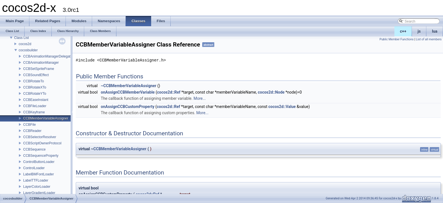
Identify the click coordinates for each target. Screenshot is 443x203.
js (419, 31)
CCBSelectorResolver (39, 137)
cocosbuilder (28, 50)
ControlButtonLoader (39, 162)
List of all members (429, 39)
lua (434, 31)
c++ (403, 31)
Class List (21, 38)
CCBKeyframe (34, 112)
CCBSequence (34, 149)
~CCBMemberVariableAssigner (129, 85)
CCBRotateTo (33, 81)
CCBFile (29, 125)
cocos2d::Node (271, 92)
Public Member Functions (396, 39)
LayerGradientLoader (39, 193)
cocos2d (25, 44)
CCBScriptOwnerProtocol (42, 143)
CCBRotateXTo (34, 87)
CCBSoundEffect (36, 75)
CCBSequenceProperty (40, 156)
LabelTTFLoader (35, 180)
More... (200, 98)
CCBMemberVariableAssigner (45, 118)
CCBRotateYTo (34, 94)
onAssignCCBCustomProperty (128, 106)
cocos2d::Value (282, 106)
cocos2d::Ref (169, 92)
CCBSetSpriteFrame (38, 69)
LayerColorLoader (36, 187)
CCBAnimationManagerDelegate (47, 56)
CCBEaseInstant (35, 100)
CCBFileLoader (34, 106)
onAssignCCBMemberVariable (128, 92)
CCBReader (32, 131)
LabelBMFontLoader (38, 174)
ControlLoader (34, 168)
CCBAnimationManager (41, 63)
